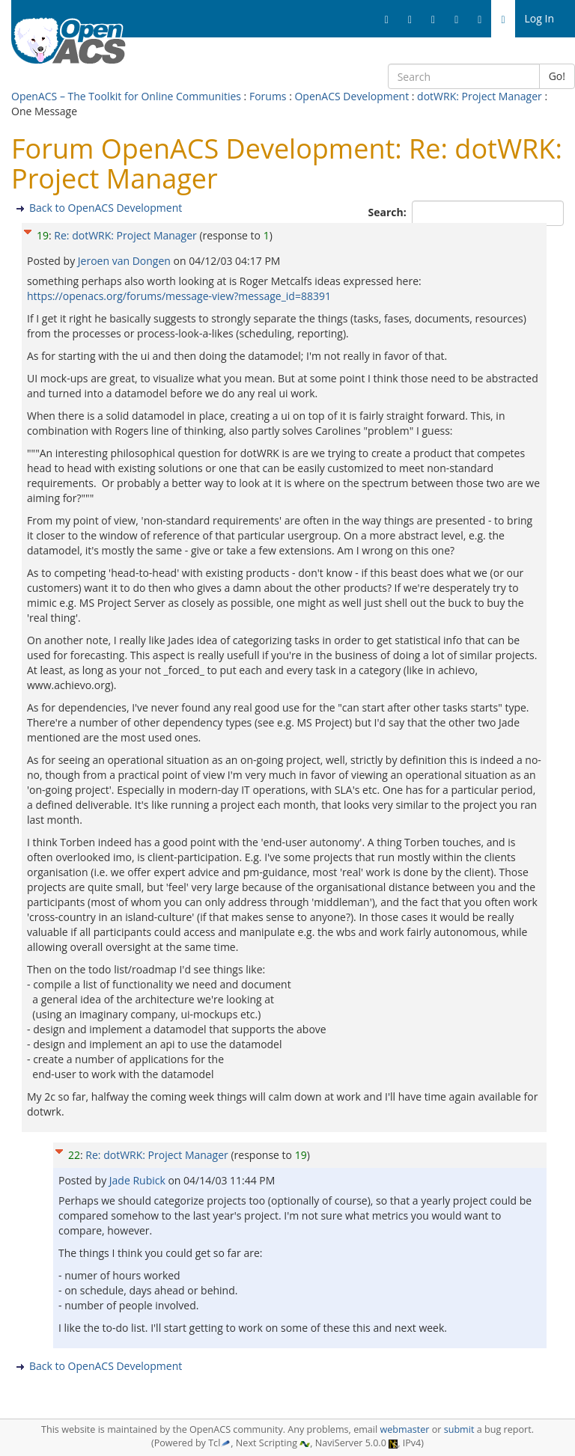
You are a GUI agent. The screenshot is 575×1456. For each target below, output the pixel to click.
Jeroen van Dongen (126, 261)
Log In (539, 18)
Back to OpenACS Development (105, 208)
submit (459, 1429)
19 (43, 235)
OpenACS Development (351, 96)
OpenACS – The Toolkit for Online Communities (126, 96)
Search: (389, 212)
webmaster (404, 1429)
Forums (268, 96)
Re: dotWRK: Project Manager (125, 235)
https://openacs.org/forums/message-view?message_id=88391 (179, 296)
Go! (557, 76)
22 (74, 1155)
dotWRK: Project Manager (479, 96)
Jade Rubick (138, 1180)
